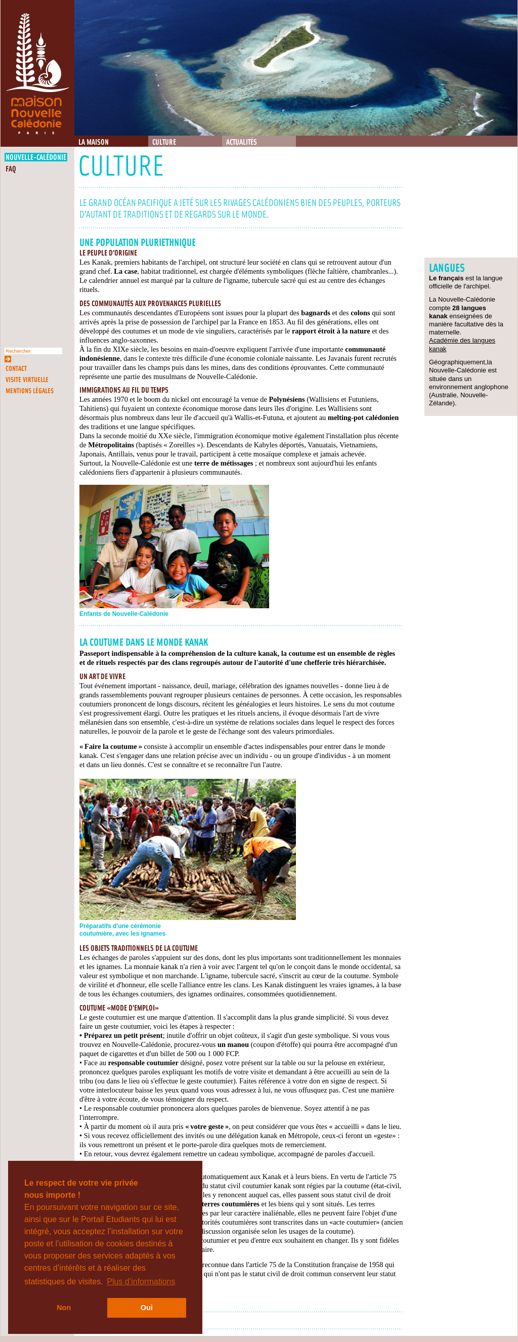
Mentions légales (30, 391)
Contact (16, 368)
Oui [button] (147, 1308)
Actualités (241, 142)
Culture (164, 142)
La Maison (93, 142)
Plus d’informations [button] (141, 1281)
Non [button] (64, 1308)
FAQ (11, 169)
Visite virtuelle (27, 379)
